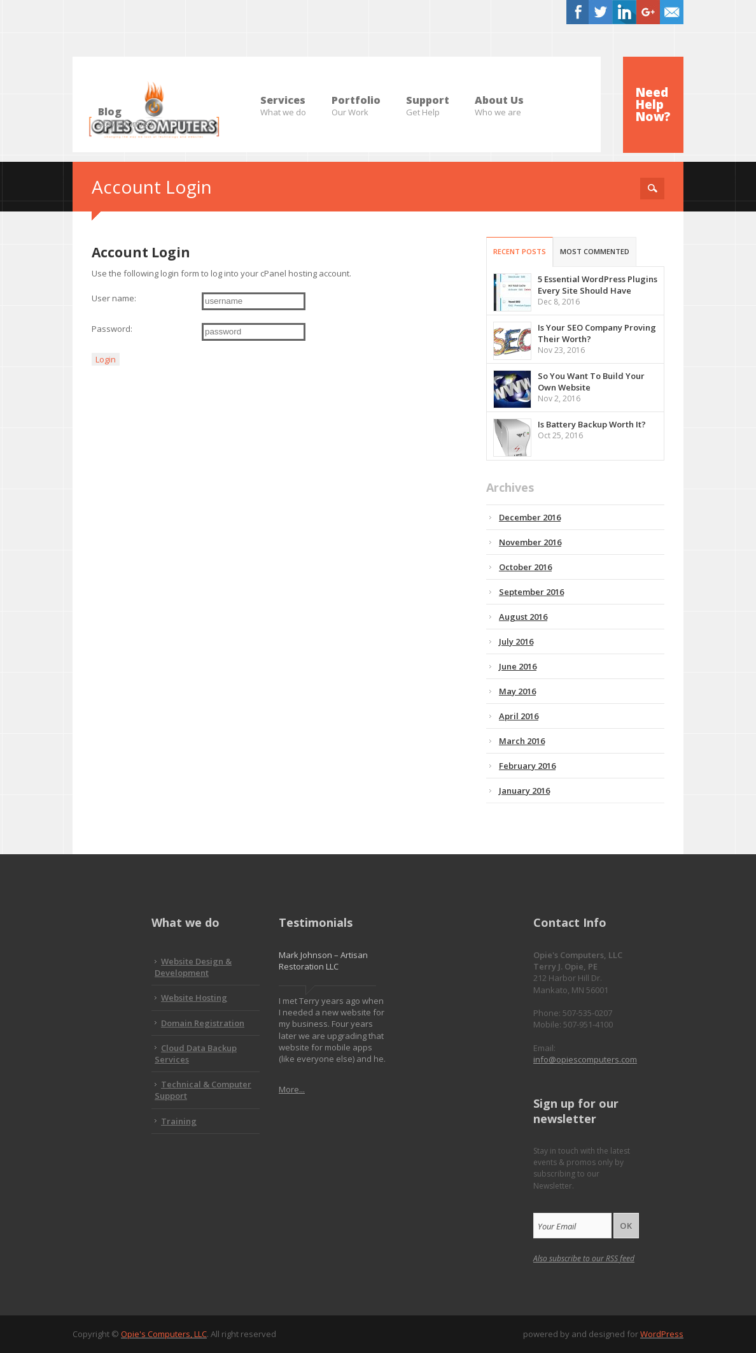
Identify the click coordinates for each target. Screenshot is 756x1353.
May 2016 (517, 691)
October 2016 (525, 567)
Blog (125, 112)
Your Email (557, 1226)
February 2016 (527, 765)
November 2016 (530, 542)
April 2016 (518, 716)
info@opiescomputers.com (585, 1059)
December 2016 (530, 517)
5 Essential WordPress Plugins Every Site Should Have (597, 284)
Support (427, 100)
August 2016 (523, 616)
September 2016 (531, 592)
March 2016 (522, 741)
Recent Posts (519, 251)
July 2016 (516, 641)
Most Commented (594, 251)
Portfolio (356, 100)
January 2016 (524, 790)
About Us (499, 100)
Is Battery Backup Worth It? (592, 424)
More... (292, 1089)
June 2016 (517, 666)
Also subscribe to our (583, 1258)
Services (283, 100)
